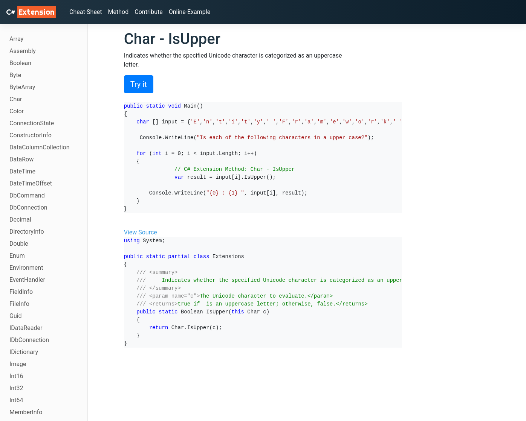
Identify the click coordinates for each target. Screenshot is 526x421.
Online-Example (190, 11)
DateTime (22, 171)
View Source (140, 232)
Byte (15, 75)
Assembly (22, 51)
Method (118, 11)
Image (17, 364)
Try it (138, 84)
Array (16, 39)
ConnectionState (31, 123)
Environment (26, 267)
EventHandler (27, 279)
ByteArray (22, 87)
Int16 (16, 376)
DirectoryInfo (26, 231)
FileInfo (19, 303)
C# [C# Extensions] (31, 12)
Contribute (148, 11)
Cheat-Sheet (85, 11)
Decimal (20, 219)
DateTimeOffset (30, 183)
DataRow (21, 159)
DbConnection (28, 207)
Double (18, 243)
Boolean (20, 63)
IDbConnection (29, 339)
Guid (15, 315)
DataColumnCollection (39, 147)
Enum (17, 255)
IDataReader (25, 327)
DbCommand (27, 195)
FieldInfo (21, 291)
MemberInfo (25, 412)
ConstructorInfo (30, 135)
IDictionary (23, 352)
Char (15, 99)
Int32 (16, 388)
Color (16, 111)
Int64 (16, 400)
